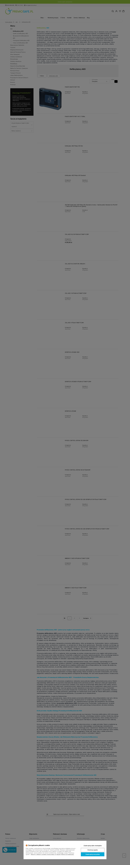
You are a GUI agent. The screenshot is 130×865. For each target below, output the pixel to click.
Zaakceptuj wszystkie (92, 854)
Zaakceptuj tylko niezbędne (93, 845)
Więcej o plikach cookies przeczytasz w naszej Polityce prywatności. (52, 854)
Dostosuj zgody (93, 850)
